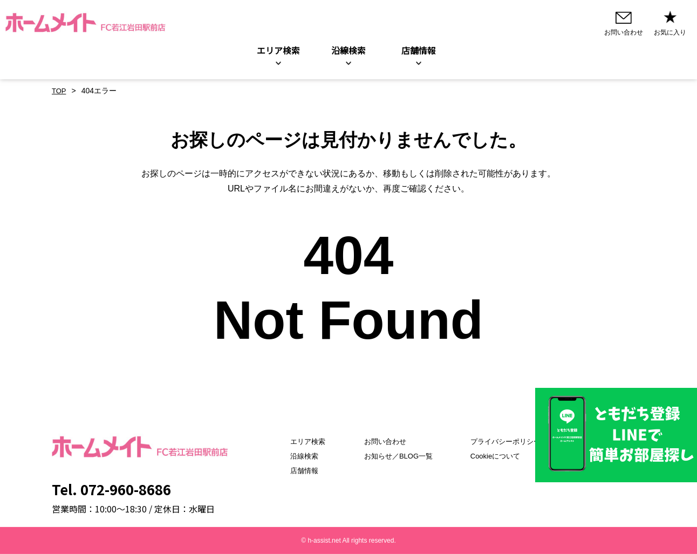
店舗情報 (293, 470)
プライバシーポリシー (510, 441)
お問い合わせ (380, 441)
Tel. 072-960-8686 (111, 489)
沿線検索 (348, 50)
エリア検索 (278, 50)
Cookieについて (499, 456)
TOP (59, 91)
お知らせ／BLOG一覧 (395, 456)
